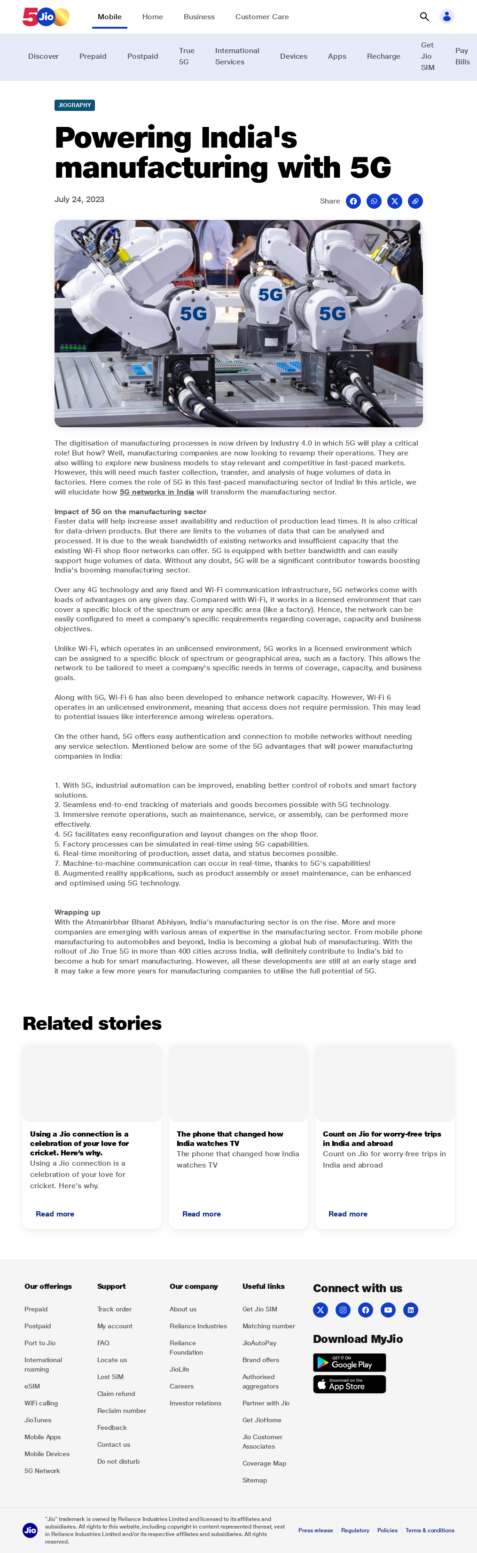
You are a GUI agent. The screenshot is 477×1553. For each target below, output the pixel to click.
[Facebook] (365, 1310)
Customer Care (262, 16)
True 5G (187, 56)
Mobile (110, 16)
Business (199, 16)
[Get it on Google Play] (349, 1364)
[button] (424, 17)
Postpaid (142, 56)
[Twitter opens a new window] (394, 201)
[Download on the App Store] (349, 1385)
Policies (387, 1530)
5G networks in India (157, 491)
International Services (237, 56)
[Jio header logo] (46, 17)
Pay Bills (462, 56)
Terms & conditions (430, 1530)
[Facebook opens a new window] (353, 201)
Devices (293, 56)
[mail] (415, 201)
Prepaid (92, 56)
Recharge (383, 56)
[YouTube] (388, 1310)
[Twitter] (320, 1310)
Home (153, 16)
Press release (315, 1530)
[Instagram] (343, 1310)
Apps (337, 56)
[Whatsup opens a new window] (374, 201)
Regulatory (355, 1530)
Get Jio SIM (428, 56)
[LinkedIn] (410, 1310)
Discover (43, 56)
